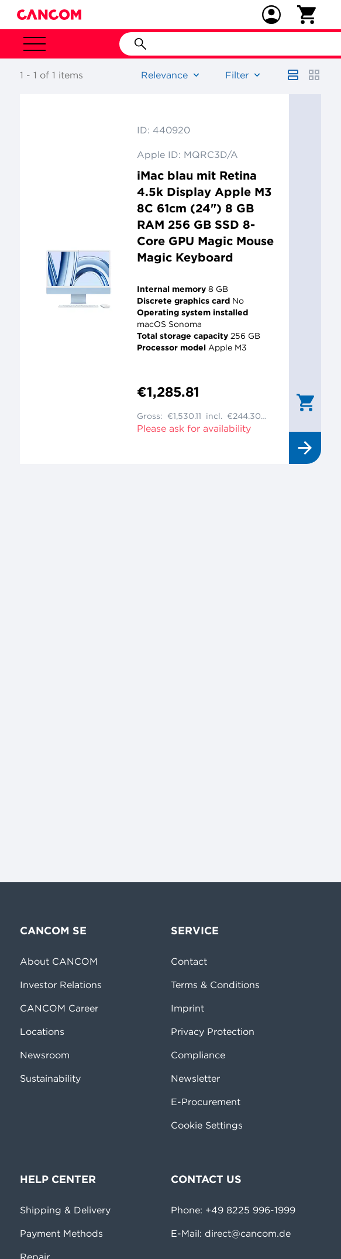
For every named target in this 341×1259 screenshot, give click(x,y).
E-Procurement (205, 1101)
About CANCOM (59, 961)
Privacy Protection (212, 1031)
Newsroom (45, 1055)
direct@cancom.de (248, 1233)
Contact (189, 961)
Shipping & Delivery (65, 1210)
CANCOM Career (59, 1008)
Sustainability (50, 1078)
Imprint (187, 1008)
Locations (42, 1031)
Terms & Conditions (215, 984)
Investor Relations (61, 984)
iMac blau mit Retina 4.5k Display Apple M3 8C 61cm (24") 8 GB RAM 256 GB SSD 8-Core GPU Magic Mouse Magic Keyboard (205, 216)
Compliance (198, 1055)
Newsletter (195, 1078)
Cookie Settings (207, 1125)
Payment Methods (61, 1233)
